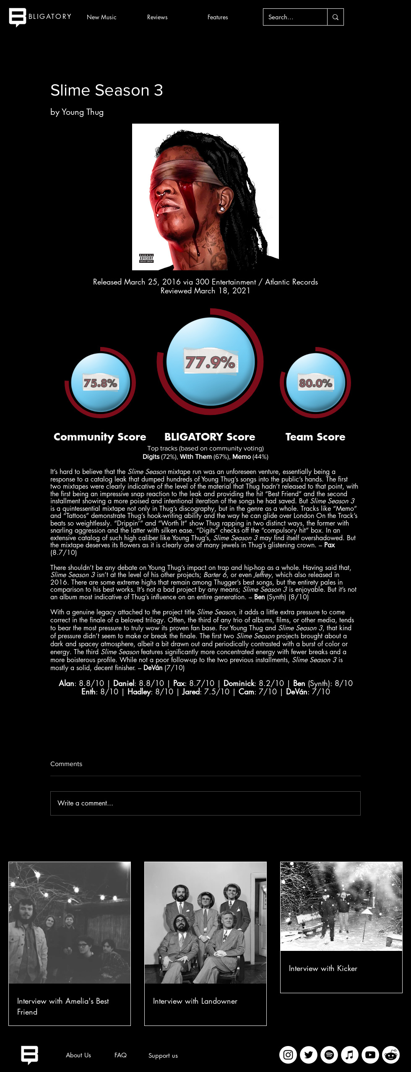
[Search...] (289, 17)
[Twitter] (308, 1055)
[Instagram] (288, 1055)
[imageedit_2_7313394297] (391, 1055)
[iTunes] (350, 1055)
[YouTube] (370, 1055)
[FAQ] (120, 1054)
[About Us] (78, 1054)
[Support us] (163, 1055)
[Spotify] (329, 1055)
